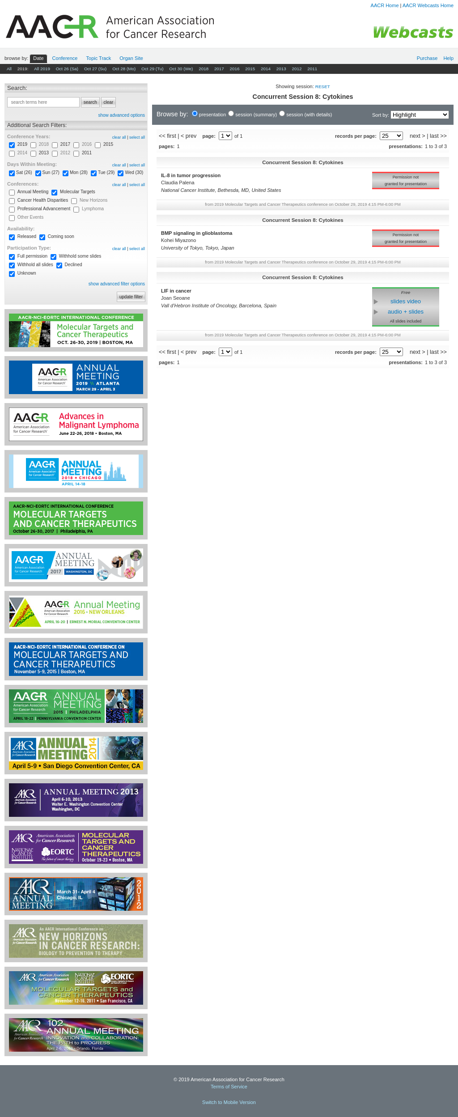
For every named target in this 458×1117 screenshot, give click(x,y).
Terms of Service (229, 1086)
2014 (266, 68)
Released (26, 236)
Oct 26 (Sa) (67, 68)
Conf (65, 58)
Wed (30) (134, 172)
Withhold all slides (35, 264)
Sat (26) (24, 172)
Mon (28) (79, 172)
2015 (250, 68)
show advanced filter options (117, 283)
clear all (119, 137)
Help (448, 58)
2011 (312, 68)
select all (137, 137)
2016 (235, 68)
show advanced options (121, 115)
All (9, 68)
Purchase (427, 58)
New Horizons (93, 200)
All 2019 (42, 68)
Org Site (131, 58)
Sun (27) (50, 172)
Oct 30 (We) (181, 68)
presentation (212, 114)
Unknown (26, 273)
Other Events (30, 217)
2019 (22, 144)
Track (98, 58)
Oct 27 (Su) (95, 68)
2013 (281, 68)
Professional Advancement (43, 208)
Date (38, 58)
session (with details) (309, 114)
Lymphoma (93, 208)
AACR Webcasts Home (428, 5)
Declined (73, 264)
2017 (219, 68)
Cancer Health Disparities (42, 200)
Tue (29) (106, 172)
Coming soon (61, 236)
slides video (405, 301)
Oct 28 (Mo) (124, 68)
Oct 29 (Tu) (152, 68)
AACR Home (385, 5)
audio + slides (406, 311)
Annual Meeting (33, 191)
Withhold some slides (80, 256)
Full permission (32, 256)
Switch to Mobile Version (229, 1102)
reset (322, 86)
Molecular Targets (77, 191)
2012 (296, 68)
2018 (203, 68)
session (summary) (256, 114)
